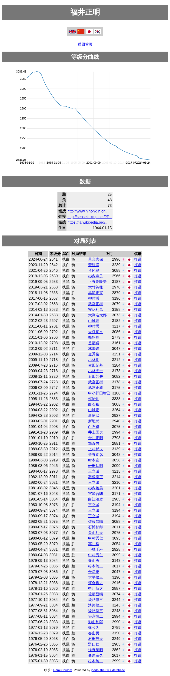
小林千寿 (95, 549)
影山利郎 (95, 622)
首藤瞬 (93, 343)
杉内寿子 (95, 276)
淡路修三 (95, 600)
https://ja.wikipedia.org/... (87, 222)
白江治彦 (95, 499)
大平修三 (95, 577)
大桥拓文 (95, 332)
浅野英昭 (95, 650)
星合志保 (95, 259)
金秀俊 (93, 354)
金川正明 (95, 438)
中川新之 (95, 588)
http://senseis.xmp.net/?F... (89, 217)
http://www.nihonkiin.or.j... (88, 211)
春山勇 (93, 561)
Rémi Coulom (62, 670)
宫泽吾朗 (95, 494)
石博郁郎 (95, 527)
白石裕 (93, 404)
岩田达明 (95, 466)
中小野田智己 (99, 393)
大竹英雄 (95, 287)
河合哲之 (95, 583)
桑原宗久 (95, 655)
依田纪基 (95, 365)
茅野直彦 (95, 455)
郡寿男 (93, 443)
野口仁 (93, 644)
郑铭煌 (93, 337)
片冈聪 (93, 270)
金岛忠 (93, 572)
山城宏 (93, 321)
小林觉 (93, 360)
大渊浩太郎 (97, 315)
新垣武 (93, 416)
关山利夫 (95, 533)
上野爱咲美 (97, 282)
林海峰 (93, 349)
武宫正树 (95, 304)
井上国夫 (95, 432)
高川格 (93, 544)
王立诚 (93, 471)
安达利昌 (95, 309)
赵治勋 (93, 399)
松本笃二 (95, 566)
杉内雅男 (95, 488)
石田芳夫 (95, 376)
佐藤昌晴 (95, 522)
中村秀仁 (95, 538)
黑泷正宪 (95, 293)
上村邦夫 (95, 449)
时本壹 (93, 460)
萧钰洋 (93, 265)
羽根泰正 (95, 477)
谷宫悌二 (95, 616)
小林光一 (95, 371)
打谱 (137, 259)
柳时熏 (93, 298)
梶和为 (93, 628)
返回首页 (85, 44)
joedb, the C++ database (108, 670)
